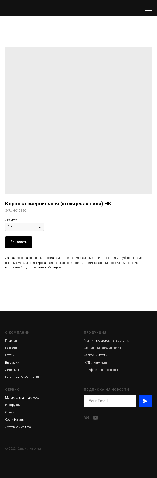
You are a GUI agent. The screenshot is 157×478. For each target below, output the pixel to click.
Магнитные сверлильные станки (107, 340)
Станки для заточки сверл (102, 348)
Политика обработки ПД (22, 377)
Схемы (10, 412)
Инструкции (13, 405)
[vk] (87, 417)
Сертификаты (14, 419)
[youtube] (95, 417)
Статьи (10, 355)
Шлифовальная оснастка (101, 370)
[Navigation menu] (148, 8)
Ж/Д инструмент (95, 362)
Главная (11, 340)
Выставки (12, 362)
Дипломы (12, 370)
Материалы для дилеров (22, 397)
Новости (11, 348)
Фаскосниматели (96, 355)
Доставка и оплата (18, 427)
